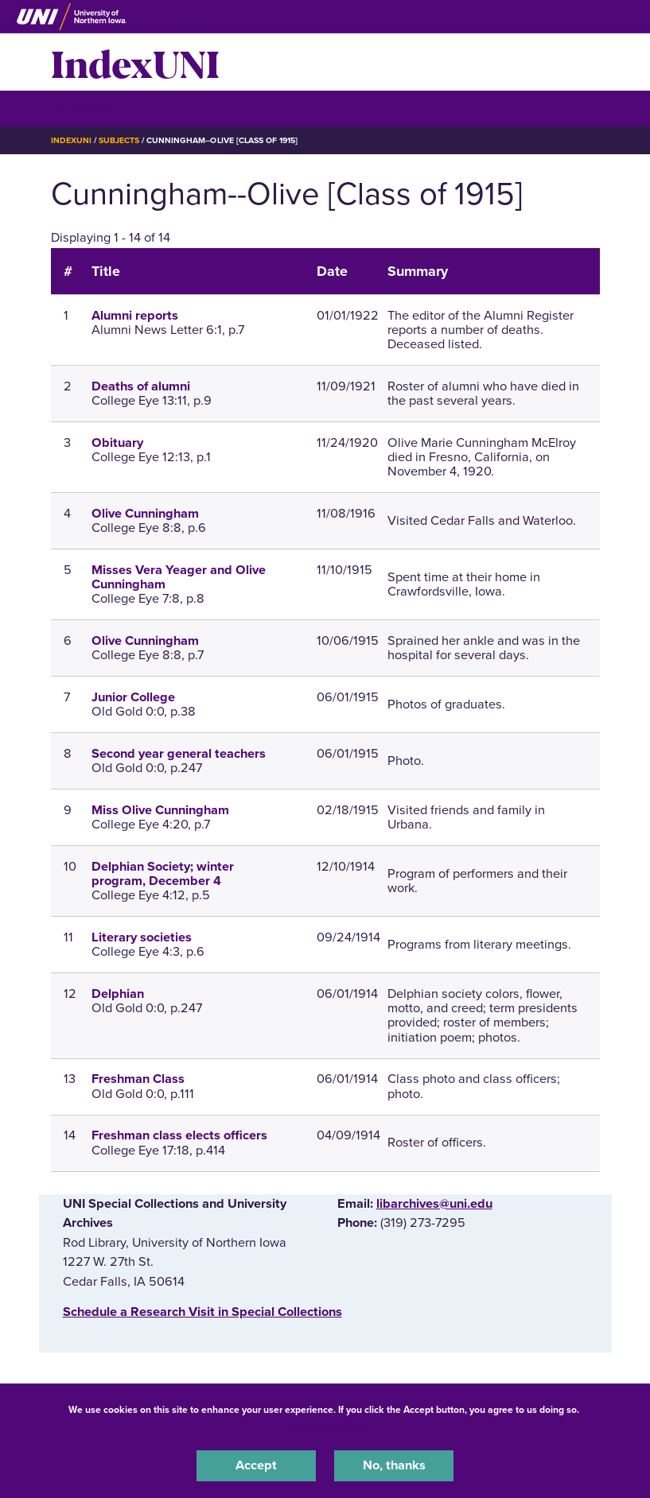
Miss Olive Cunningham (160, 810)
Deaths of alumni (140, 386)
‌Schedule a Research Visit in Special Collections (202, 1312)
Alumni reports (134, 316)
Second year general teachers (178, 754)
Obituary (117, 443)
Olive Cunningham (145, 514)
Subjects (119, 140)
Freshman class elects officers (179, 1135)
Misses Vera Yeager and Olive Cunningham (178, 577)
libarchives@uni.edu (434, 1204)
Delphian (117, 994)
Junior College (133, 697)
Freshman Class (138, 1079)
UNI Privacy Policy (325, 1429)
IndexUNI (135, 62)
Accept (256, 1465)
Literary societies (141, 937)
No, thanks (394, 1465)
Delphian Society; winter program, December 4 (162, 874)
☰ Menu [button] (79, 108)
